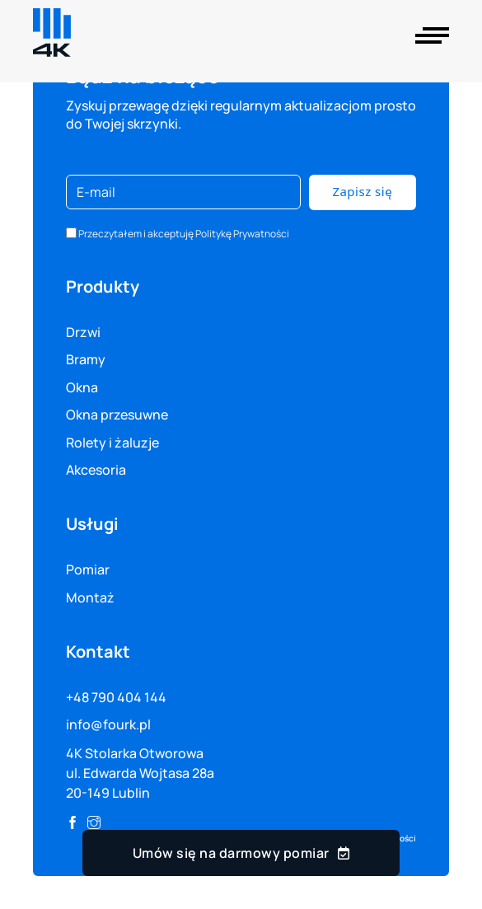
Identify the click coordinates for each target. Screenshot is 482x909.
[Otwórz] (432, 35)
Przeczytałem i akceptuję (183, 234)
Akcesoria (96, 470)
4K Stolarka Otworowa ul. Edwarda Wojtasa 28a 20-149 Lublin (140, 773)
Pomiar (88, 569)
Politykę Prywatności (242, 234)
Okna (82, 387)
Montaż (90, 597)
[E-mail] (183, 192)
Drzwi (83, 332)
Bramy (85, 359)
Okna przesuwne (117, 414)
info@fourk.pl (108, 724)
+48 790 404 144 (116, 697)
